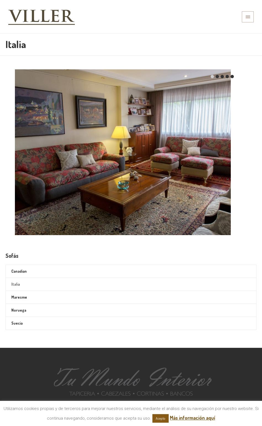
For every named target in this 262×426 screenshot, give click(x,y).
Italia (15, 284)
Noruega (18, 310)
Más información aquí (192, 418)
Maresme (19, 297)
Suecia (17, 323)
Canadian (19, 271)
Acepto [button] (160, 418)
